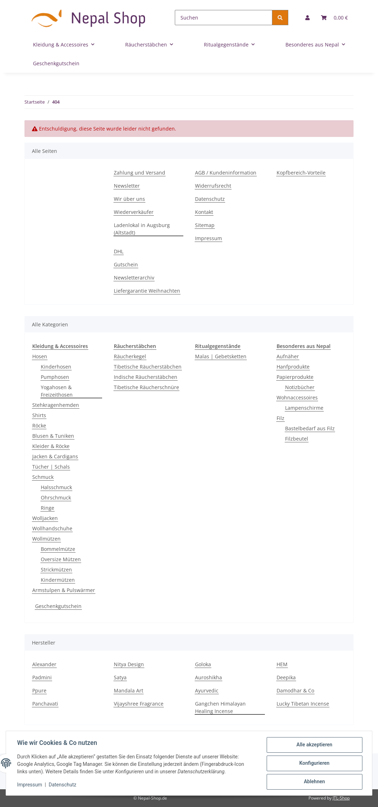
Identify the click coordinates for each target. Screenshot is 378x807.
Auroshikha (208, 677)
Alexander (44, 664)
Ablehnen (314, 782)
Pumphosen (55, 377)
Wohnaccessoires (297, 397)
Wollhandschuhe (52, 528)
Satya (120, 677)
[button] (307, 17)
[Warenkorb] (334, 17)
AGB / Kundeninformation (225, 172)
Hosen (39, 356)
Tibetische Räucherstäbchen (148, 366)
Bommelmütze (58, 549)
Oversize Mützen (61, 559)
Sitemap (205, 225)
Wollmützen (46, 538)
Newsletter (127, 185)
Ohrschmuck (56, 497)
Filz (280, 418)
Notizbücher (300, 387)
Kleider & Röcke (51, 446)
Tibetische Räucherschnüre (146, 387)
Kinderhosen (56, 366)
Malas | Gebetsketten (220, 356)
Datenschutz (210, 198)
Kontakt (204, 212)
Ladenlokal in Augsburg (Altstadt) (142, 229)
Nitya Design (129, 664)
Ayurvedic (206, 690)
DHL (118, 251)
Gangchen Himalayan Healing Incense (220, 707)
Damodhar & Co (295, 690)
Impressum (208, 238)
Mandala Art (128, 690)
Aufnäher (288, 356)
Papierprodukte (295, 377)
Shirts (39, 415)
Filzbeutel (296, 438)
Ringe (47, 507)
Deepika (286, 677)
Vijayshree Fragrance (138, 703)
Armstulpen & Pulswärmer (63, 590)
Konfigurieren (314, 763)
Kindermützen (58, 579)
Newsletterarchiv (134, 277)
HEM (282, 664)
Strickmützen (56, 569)
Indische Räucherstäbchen (145, 377)
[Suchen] (223, 17)
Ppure (39, 690)
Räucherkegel (130, 356)
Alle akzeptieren (314, 745)
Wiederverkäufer (134, 212)
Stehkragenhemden (55, 405)
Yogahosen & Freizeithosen (57, 391)
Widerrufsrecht (213, 185)
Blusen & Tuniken (53, 435)
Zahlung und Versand (139, 172)
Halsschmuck (56, 487)
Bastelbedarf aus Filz (310, 428)
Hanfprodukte (293, 366)
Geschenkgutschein (58, 606)
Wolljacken (45, 518)
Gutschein (126, 264)
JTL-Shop (341, 798)
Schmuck (43, 477)
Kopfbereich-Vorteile (301, 172)
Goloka (203, 664)
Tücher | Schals (51, 466)
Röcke (39, 425)
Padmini (42, 677)
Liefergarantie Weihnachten (147, 290)
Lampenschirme (304, 407)
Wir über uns (129, 198)
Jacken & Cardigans (55, 456)
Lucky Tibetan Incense (303, 703)
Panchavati (45, 703)
